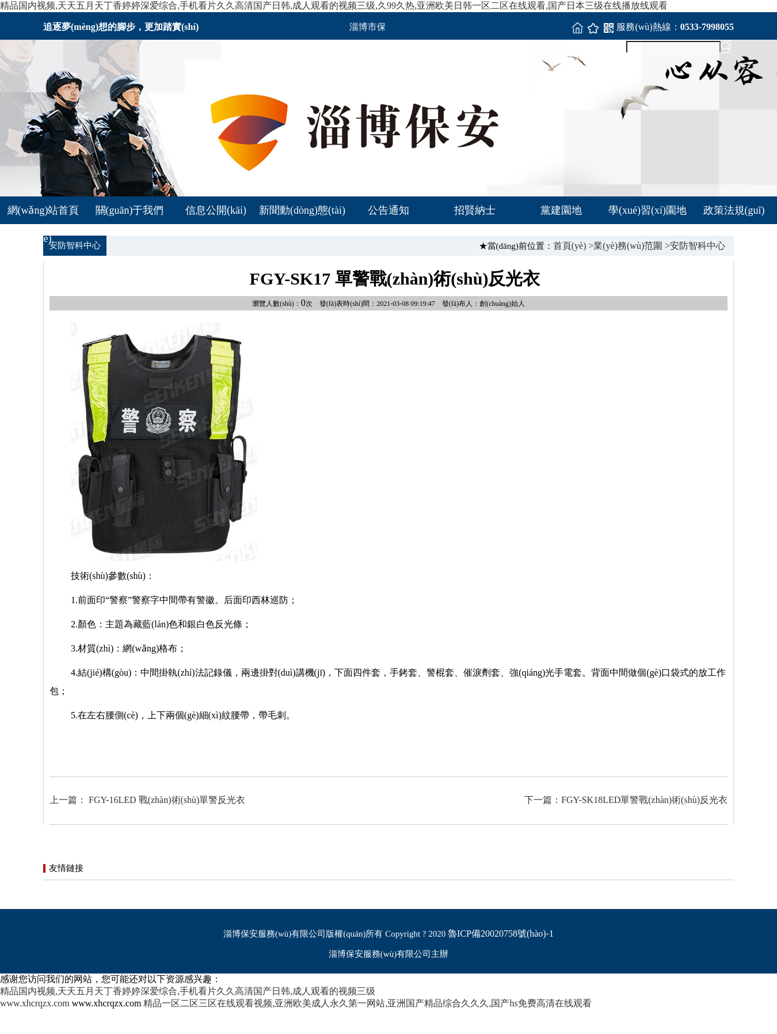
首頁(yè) (569, 246)
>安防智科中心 (695, 246)
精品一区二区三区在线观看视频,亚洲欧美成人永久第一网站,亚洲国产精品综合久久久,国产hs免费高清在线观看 (367, 1003)
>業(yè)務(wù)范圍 (625, 246)
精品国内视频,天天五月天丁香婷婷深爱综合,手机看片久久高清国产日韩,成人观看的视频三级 (187, 991)
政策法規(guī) (734, 210)
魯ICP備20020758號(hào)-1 (501, 933)
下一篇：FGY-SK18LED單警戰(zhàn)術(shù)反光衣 (626, 800)
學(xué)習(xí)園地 (647, 210)
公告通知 (388, 210)
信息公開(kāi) (215, 210)
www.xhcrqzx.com (35, 1003)
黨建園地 (561, 210)
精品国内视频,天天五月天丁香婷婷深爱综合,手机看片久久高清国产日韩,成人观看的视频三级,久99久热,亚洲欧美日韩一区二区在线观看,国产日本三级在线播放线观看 (334, 5)
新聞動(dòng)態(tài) (302, 210)
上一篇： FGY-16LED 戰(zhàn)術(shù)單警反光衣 (147, 800)
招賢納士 (475, 210)
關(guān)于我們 (130, 210)
